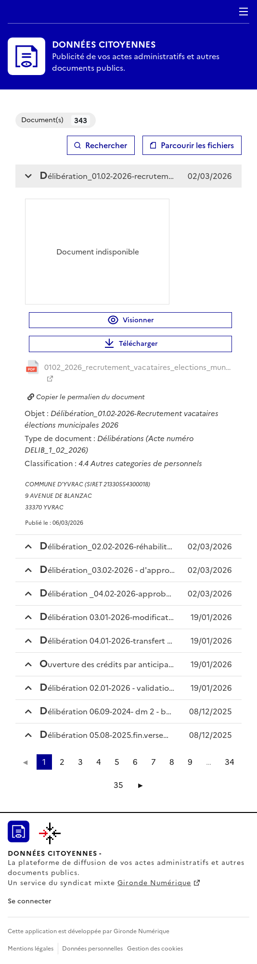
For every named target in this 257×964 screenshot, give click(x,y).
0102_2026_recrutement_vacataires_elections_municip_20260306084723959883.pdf (138, 367)
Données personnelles (92, 948)
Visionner (130, 320)
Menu (243, 11)
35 (118, 785)
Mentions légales (30, 948)
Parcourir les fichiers (197, 145)
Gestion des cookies (155, 948)
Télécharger (130, 344)
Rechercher (106, 145)
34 (229, 762)
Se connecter (29, 901)
